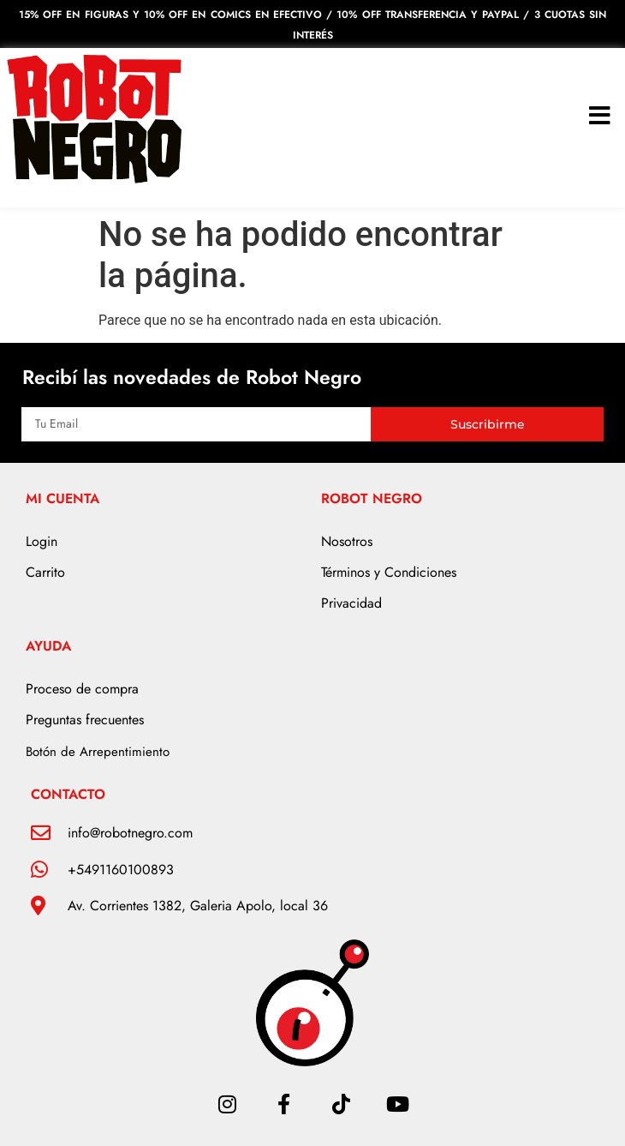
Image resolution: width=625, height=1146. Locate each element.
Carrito (45, 572)
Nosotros (346, 541)
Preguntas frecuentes (85, 719)
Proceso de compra (82, 689)
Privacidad (351, 603)
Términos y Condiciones (388, 572)
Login (41, 541)
